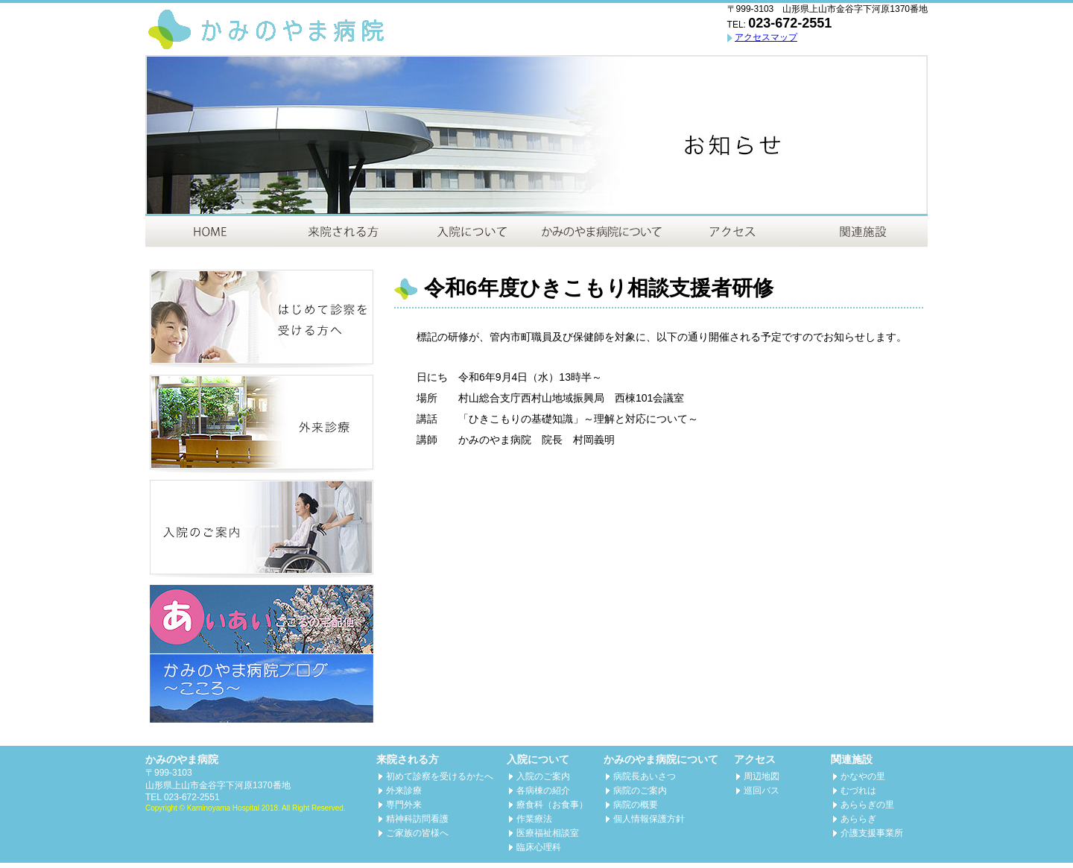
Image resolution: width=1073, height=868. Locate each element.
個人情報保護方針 (649, 819)
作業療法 (534, 819)
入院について (538, 759)
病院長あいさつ (644, 776)
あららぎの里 (867, 804)
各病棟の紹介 (543, 790)
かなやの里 (863, 776)
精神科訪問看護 (417, 819)
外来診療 (404, 790)
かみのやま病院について (661, 759)
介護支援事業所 (872, 833)
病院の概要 (635, 804)
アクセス (755, 759)
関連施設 (852, 759)
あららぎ (858, 819)
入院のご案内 (543, 776)
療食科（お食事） (552, 804)
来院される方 (407, 759)
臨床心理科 (538, 847)
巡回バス (761, 790)
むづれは (858, 790)
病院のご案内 (640, 790)
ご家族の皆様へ (417, 833)
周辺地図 (761, 776)
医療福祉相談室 (547, 833)
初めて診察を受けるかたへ (439, 776)
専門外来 (404, 804)
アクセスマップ (766, 37)
